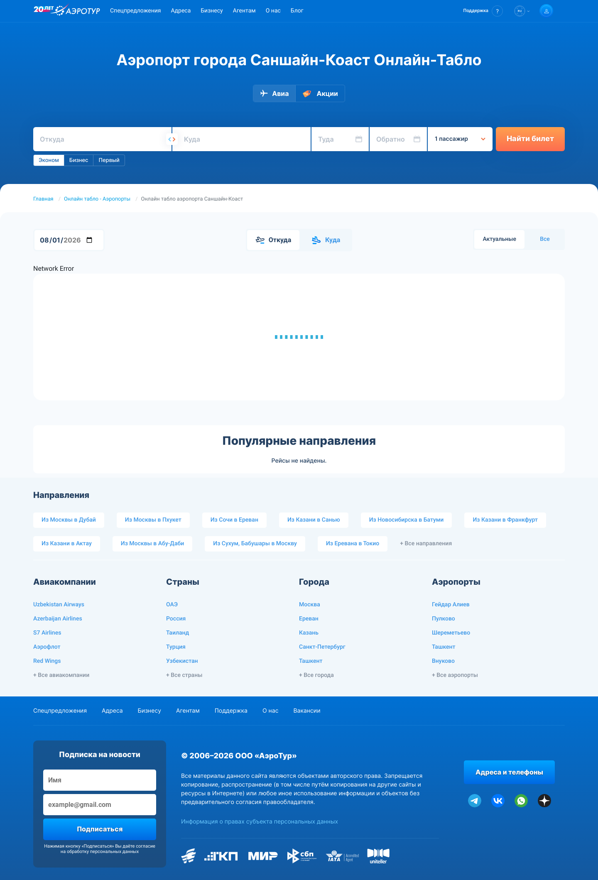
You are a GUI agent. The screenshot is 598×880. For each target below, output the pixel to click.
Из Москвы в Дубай (69, 520)
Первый (108, 160)
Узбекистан (182, 661)
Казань (309, 633)
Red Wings (47, 661)
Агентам (244, 10)
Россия (176, 618)
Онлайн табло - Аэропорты (97, 199)
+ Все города (316, 675)
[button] (483, 11)
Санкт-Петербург (322, 647)
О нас (273, 10)
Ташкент (311, 661)
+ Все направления (426, 543)
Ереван (309, 618)
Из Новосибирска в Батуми (406, 520)
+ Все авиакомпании (61, 675)
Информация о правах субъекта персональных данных (259, 821)
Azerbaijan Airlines (57, 618)
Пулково (443, 618)
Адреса (181, 10)
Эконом (49, 160)
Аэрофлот (46, 647)
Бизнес (78, 160)
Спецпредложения (135, 10)
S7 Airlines (47, 633)
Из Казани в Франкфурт (505, 520)
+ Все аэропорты (455, 675)
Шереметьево (451, 633)
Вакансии (306, 710)
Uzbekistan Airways (58, 604)
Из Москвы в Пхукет (153, 520)
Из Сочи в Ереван (234, 520)
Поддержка (231, 710)
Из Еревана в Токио (352, 543)
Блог (297, 10)
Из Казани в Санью (313, 520)
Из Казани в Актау (67, 543)
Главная (43, 199)
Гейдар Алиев (451, 604)
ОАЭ (172, 604)
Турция (176, 647)
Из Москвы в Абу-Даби (152, 543)
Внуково (443, 661)
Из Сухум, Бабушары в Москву (255, 543)
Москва (309, 604)
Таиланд (177, 633)
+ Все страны (184, 675)
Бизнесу (212, 10)
